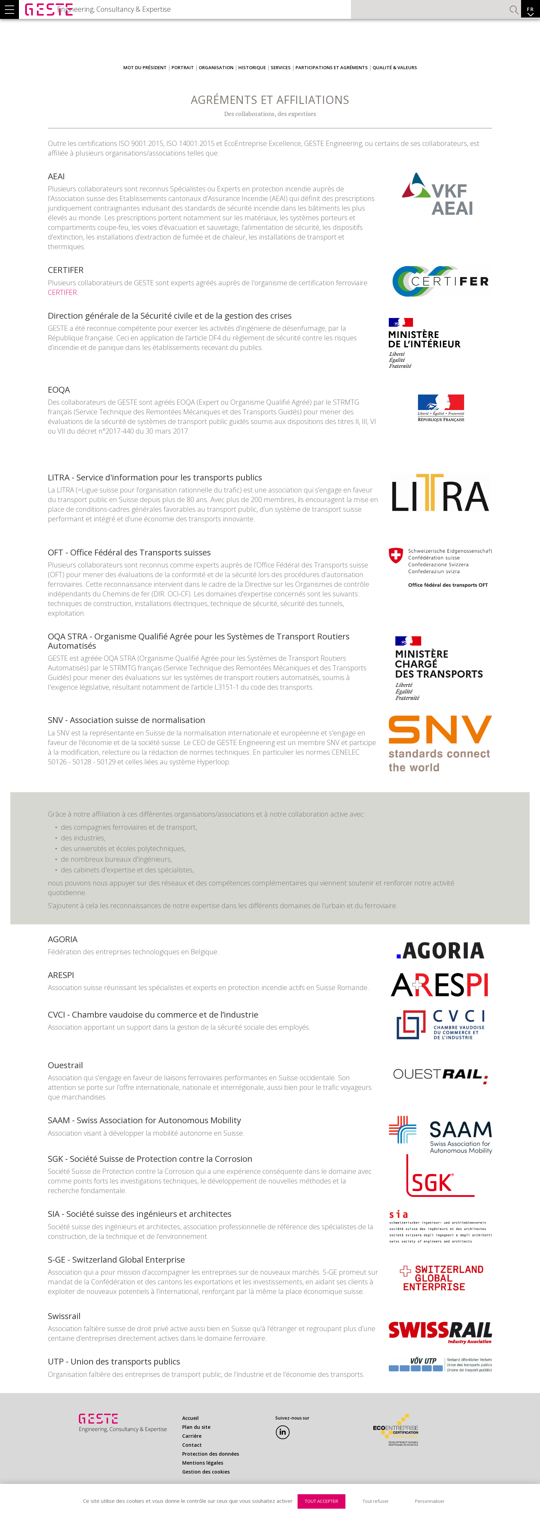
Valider (495, 15)
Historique (252, 81)
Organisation (216, 81)
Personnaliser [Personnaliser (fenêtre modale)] (430, 1501)
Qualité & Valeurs (395, 81)
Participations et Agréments (331, 81)
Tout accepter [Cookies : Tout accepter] (321, 1501)
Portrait (183, 81)
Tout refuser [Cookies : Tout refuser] (376, 1501)
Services (281, 81)
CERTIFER (62, 306)
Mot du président (145, 81)
